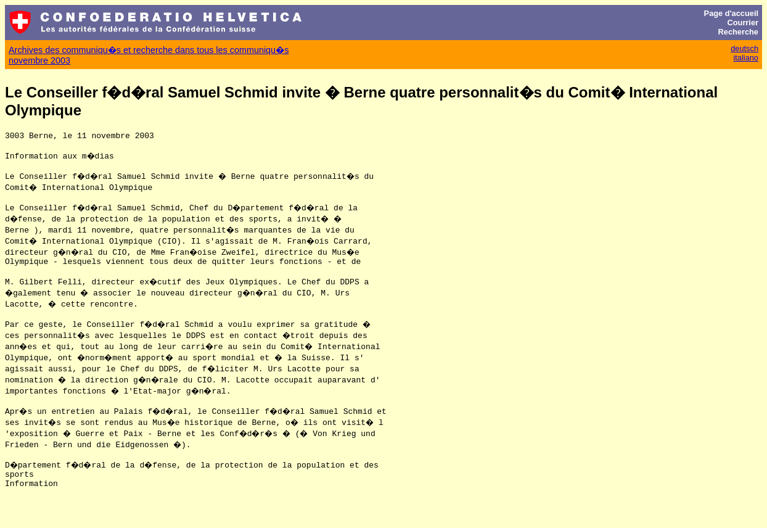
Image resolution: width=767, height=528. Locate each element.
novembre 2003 (39, 60)
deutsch (744, 48)
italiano (745, 57)
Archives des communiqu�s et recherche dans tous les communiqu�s (149, 50)
